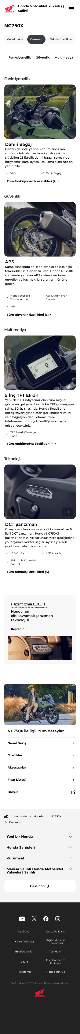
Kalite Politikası (24, 941)
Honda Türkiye (55, 971)
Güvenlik (43, 57)
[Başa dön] (40, 886)
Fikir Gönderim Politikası (55, 961)
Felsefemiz (24, 971)
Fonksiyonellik (19, 57)
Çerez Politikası (55, 931)
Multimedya (64, 57)
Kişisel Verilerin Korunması (55, 941)
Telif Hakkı (55, 951)
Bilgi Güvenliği (24, 951)
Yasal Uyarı (24, 931)
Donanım (36, 39)
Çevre (24, 961)
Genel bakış (15, 39)
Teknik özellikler (61, 39)
